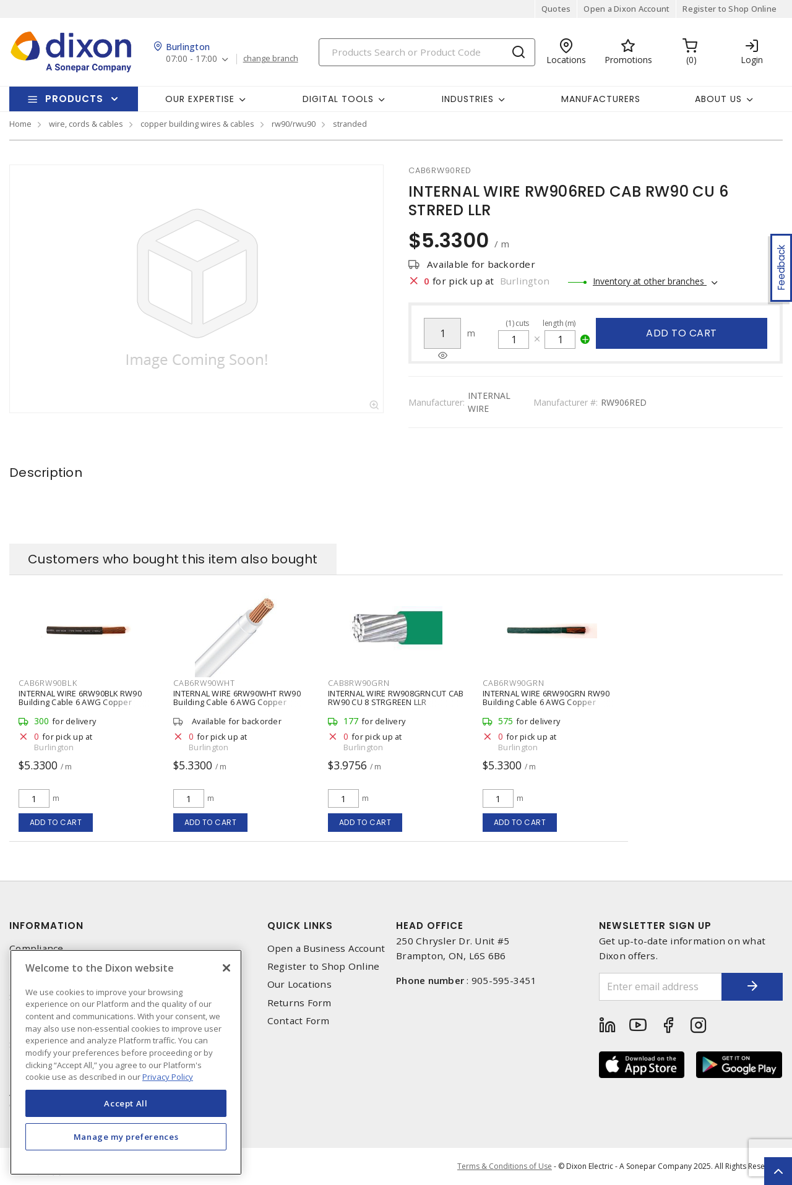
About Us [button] (718, 99)
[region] (126, 1062)
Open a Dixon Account (626, 8)
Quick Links (300, 925)
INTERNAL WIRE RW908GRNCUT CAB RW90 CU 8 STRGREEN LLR (395, 698)
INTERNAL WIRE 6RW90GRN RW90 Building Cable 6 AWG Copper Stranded (546, 702)
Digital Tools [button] (338, 99)
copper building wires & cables (197, 123)
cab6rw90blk (48, 682)
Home (20, 123)
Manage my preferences (126, 1136)
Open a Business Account (326, 948)
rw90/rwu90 (294, 123)
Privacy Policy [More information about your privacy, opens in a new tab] (167, 1076)
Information (46, 925)
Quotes (556, 8)
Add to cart (681, 333)
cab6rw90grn (513, 682)
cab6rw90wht (204, 682)
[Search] (427, 52)
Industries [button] (468, 99)
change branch (270, 59)
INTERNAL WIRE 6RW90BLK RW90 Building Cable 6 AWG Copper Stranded (80, 702)
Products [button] (74, 98)
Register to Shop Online (729, 8)
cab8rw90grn (358, 682)
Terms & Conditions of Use (504, 1166)
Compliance (36, 948)
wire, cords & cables (86, 123)
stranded (350, 123)
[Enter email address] (660, 987)
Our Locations (299, 984)
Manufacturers (600, 99)
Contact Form (298, 1021)
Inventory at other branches (650, 281)
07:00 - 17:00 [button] (191, 59)
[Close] (226, 968)
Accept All (126, 1103)
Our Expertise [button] (200, 99)
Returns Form (299, 1003)
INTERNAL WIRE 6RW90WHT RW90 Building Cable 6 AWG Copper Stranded (237, 702)
